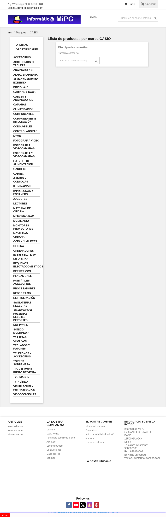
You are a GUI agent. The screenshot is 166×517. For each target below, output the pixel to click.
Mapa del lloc (53, 454)
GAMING (18, 173)
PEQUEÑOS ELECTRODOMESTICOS (26, 265)
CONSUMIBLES (22, 126)
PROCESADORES (24, 288)
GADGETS (19, 169)
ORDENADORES (23, 250)
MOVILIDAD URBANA (20, 235)
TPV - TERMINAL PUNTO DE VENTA (24, 371)
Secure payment (55, 445)
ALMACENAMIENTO (25, 74)
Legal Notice (53, 433)
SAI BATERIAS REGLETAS (22, 304)
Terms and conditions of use (61, 437)
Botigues (51, 458)
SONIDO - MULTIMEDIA (21, 331)
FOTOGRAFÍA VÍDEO (26, 140)
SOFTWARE (20, 325)
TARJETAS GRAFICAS (20, 339)
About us (51, 441)
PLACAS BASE (22, 276)
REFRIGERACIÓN (24, 298)
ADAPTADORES (23, 70)
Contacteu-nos (54, 450)
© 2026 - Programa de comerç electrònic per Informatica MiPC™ (83, 512)
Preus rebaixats (15, 426)
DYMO (17, 136)
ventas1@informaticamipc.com (25, 7)
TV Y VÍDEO (20, 381)
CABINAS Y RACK (24, 92)
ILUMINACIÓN (22, 186)
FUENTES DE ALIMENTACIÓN (23, 163)
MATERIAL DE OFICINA (22, 210)
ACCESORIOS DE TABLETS (24, 64)
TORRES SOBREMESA (21, 363)
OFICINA (18, 246)
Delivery (51, 429)
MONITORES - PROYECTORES (23, 227)
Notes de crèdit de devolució (99, 434)
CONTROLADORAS (25, 131)
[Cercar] (138, 18)
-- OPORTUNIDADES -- (26, 51)
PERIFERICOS (22, 271)
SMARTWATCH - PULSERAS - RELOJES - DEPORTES (23, 315)
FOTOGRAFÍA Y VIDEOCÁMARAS (24, 155)
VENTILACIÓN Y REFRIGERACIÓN (24, 388)
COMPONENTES (23, 114)
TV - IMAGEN (21, 377)
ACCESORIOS (22, 57)
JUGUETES (20, 199)
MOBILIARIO (21, 220)
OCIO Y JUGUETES (25, 241)
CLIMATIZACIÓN (23, 109)
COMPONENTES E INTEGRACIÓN (24, 120)
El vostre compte (98, 421)
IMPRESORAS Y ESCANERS (23, 193)
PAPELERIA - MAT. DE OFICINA (24, 257)
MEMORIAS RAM (23, 216)
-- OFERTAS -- (21, 44)
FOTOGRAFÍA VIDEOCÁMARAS (24, 147)
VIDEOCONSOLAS (24, 394)
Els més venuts (15, 434)
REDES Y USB (22, 293)
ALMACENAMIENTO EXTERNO (25, 81)
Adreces (89, 438)
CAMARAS (20, 104)
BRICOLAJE (20, 87)
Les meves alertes (94, 442)
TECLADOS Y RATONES (21, 347)
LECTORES (20, 203)
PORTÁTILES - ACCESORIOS (22, 282)
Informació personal (95, 426)
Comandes (90, 430)
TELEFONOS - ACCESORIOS (22, 355)
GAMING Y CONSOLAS (20, 180)
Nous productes (16, 430)
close (5, 515)
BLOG (93, 16)
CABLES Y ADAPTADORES (23, 98)
